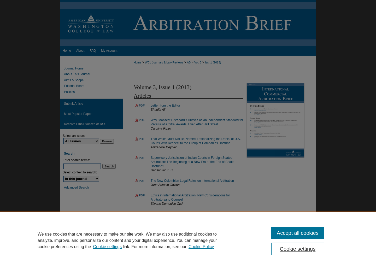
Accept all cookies (298, 233)
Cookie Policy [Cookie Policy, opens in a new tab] (201, 246)
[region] (188, 240)
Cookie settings (107, 246)
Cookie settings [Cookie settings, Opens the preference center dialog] (298, 249)
